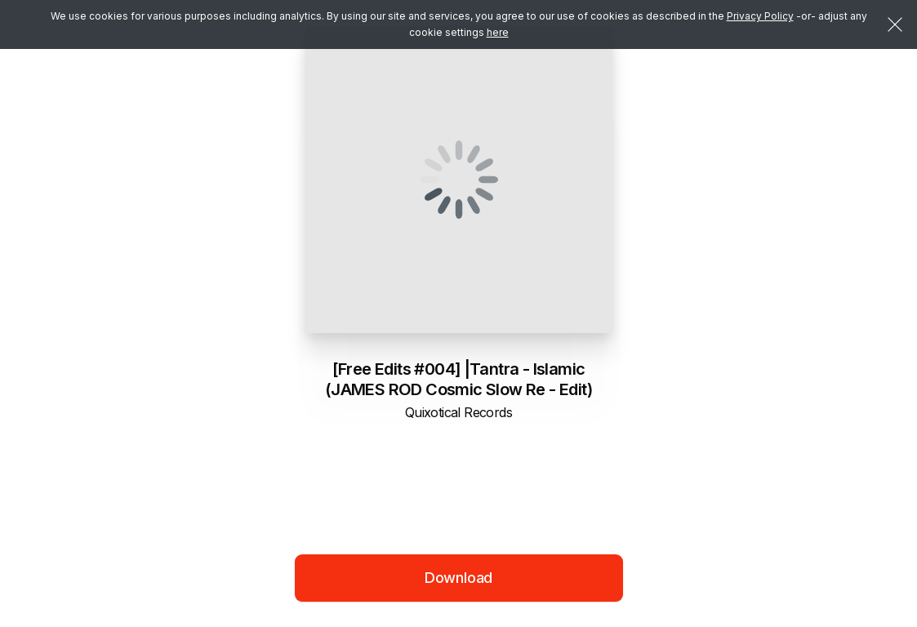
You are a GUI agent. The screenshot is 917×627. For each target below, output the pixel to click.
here (498, 32)
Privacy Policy (760, 16)
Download (459, 577)
